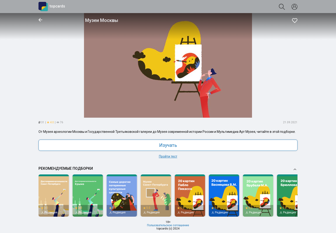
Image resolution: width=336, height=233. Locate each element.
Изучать (168, 145)
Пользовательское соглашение (168, 225)
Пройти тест (168, 156)
